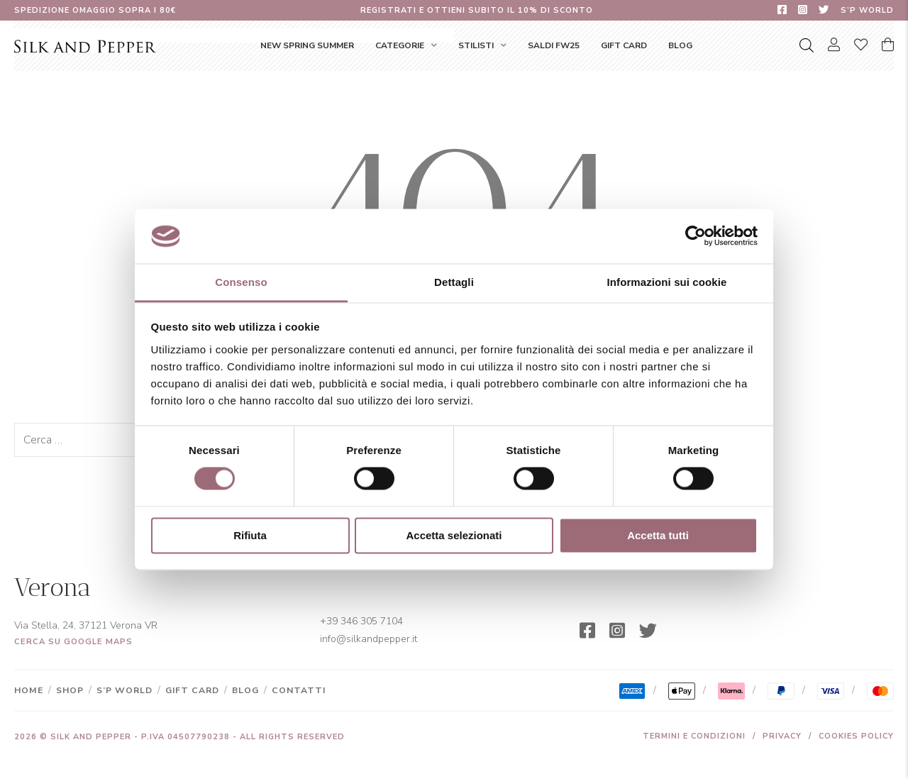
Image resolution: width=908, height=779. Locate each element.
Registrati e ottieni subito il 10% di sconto (476, 10)
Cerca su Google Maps (73, 641)
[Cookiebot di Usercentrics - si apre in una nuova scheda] (695, 236)
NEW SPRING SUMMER (307, 45)
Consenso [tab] (241, 282)
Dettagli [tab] (454, 282)
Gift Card (624, 45)
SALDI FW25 (554, 45)
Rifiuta (250, 535)
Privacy (782, 736)
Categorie (399, 45)
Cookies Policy (856, 736)
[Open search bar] (806, 45)
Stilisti (476, 45)
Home (28, 690)
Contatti (299, 690)
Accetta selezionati (454, 535)
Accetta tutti (658, 535)
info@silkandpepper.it (368, 639)
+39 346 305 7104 (361, 621)
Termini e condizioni (694, 736)
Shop (70, 690)
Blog (680, 45)
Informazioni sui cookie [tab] (667, 282)
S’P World (867, 10)
